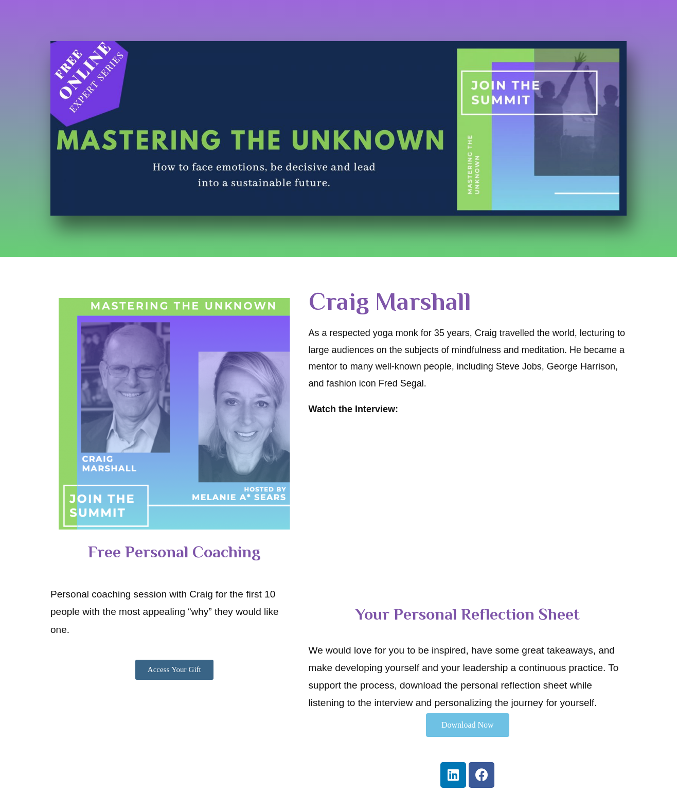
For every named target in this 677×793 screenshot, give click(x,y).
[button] (174, 670)
